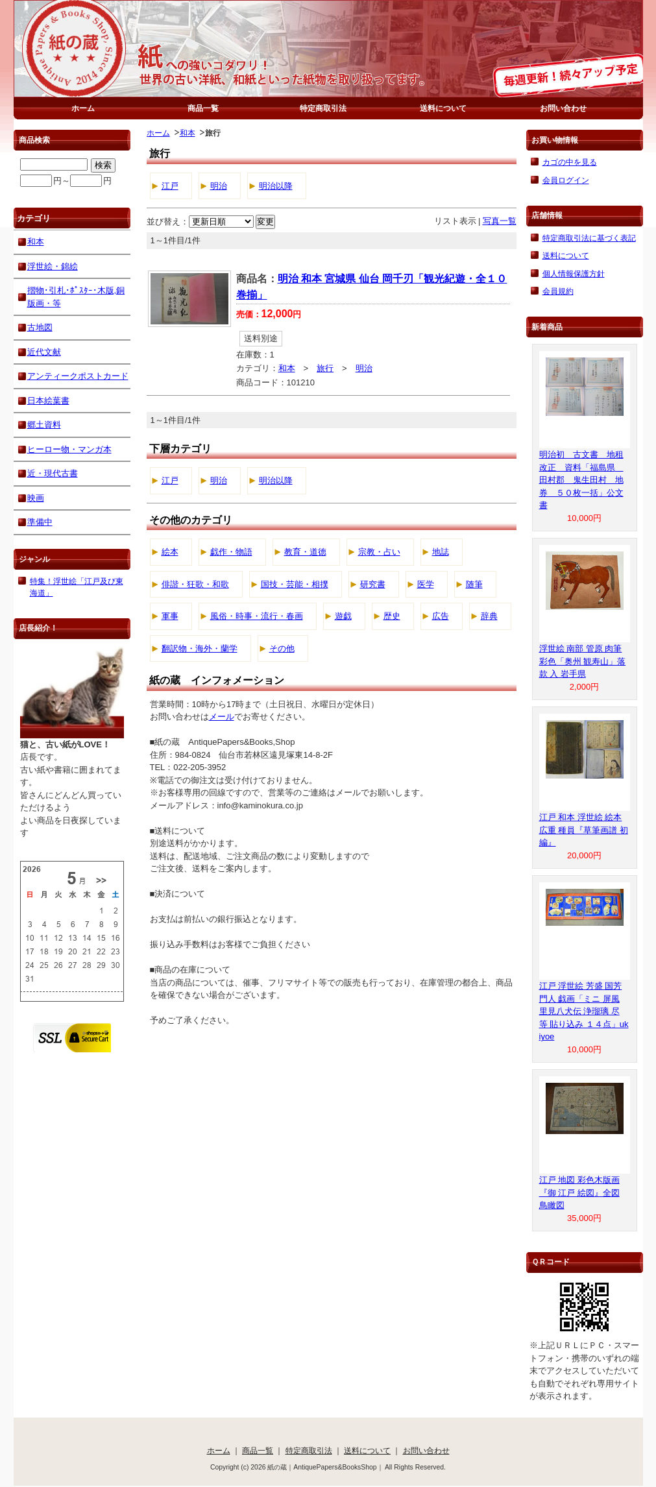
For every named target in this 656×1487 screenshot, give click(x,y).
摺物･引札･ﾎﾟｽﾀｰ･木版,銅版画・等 (76, 296)
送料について (443, 108)
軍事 (170, 616)
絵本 (170, 552)
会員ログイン (565, 180)
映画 (35, 498)
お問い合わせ (563, 108)
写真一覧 (499, 221)
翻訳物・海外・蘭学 (199, 648)
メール (221, 716)
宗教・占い (379, 552)
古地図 (40, 327)
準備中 (40, 522)
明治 (218, 186)
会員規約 (558, 291)
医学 (425, 584)
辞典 (489, 616)
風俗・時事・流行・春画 (256, 616)
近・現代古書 (52, 473)
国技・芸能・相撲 (294, 584)
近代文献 (44, 352)
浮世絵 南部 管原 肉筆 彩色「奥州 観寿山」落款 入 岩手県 (582, 661)
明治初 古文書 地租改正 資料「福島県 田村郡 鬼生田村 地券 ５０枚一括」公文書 (581, 480)
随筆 (474, 584)
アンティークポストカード (77, 376)
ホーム (83, 108)
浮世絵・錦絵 (52, 266)
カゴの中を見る (569, 162)
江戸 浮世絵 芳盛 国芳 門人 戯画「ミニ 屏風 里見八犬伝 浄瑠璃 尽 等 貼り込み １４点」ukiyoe (584, 1011)
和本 (187, 132)
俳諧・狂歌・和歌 (195, 584)
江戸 (170, 186)
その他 (282, 648)
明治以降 (276, 186)
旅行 (325, 368)
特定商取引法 (323, 108)
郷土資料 (44, 424)
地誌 (440, 552)
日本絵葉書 (48, 400)
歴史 (391, 616)
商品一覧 (203, 108)
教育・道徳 (305, 552)
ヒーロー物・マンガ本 (69, 449)
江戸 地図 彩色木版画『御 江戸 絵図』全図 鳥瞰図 (579, 1192)
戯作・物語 (231, 552)
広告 (440, 616)
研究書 (372, 584)
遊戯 (343, 616)
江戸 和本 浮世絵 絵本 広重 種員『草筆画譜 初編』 (583, 829)
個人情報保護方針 (573, 273)
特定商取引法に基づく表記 (589, 238)
